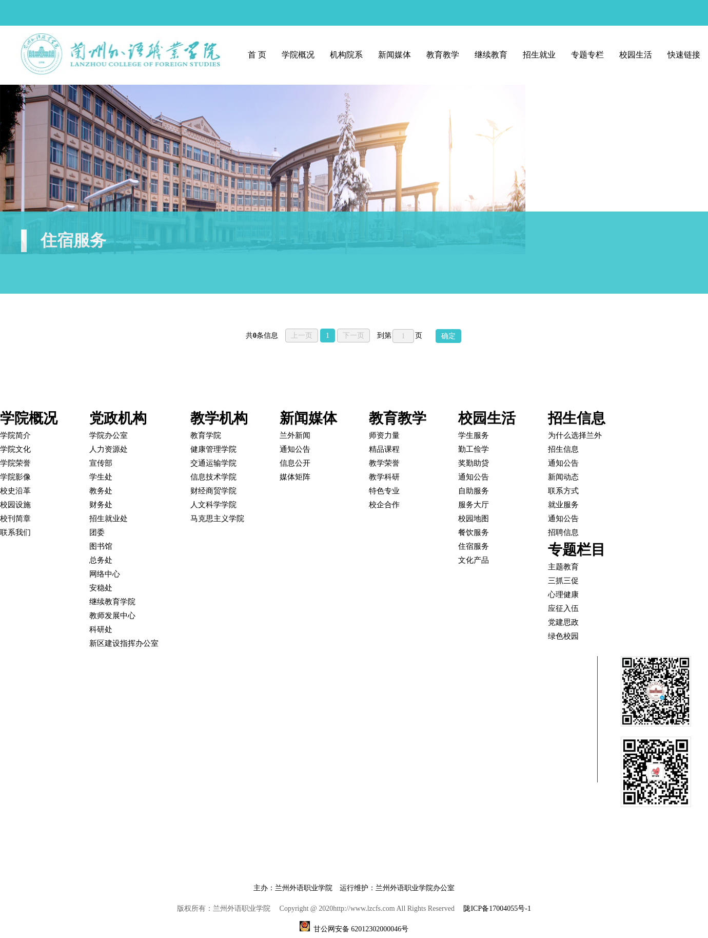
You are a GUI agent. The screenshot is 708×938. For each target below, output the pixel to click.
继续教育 (491, 54)
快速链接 (683, 54)
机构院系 (346, 54)
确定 (448, 336)
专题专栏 (587, 54)
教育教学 (442, 54)
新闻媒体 (394, 54)
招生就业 (539, 54)
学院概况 (298, 54)
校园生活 (635, 54)
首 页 (257, 54)
